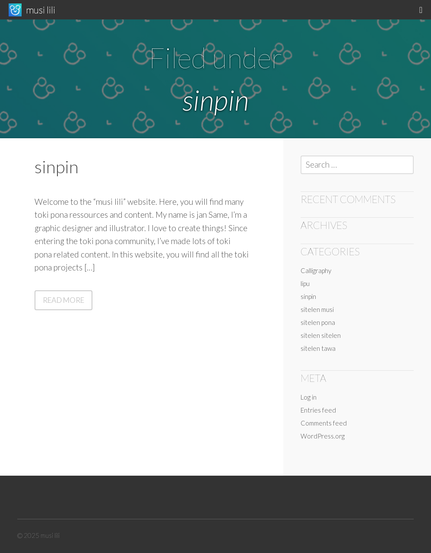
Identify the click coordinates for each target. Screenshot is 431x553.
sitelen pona (318, 322)
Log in (309, 397)
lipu (305, 283)
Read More (67, 302)
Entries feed (318, 410)
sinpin (57, 166)
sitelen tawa (318, 348)
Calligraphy (316, 270)
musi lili (40, 10)
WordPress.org (323, 436)
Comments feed (324, 423)
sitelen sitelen (321, 335)
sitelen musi (317, 309)
